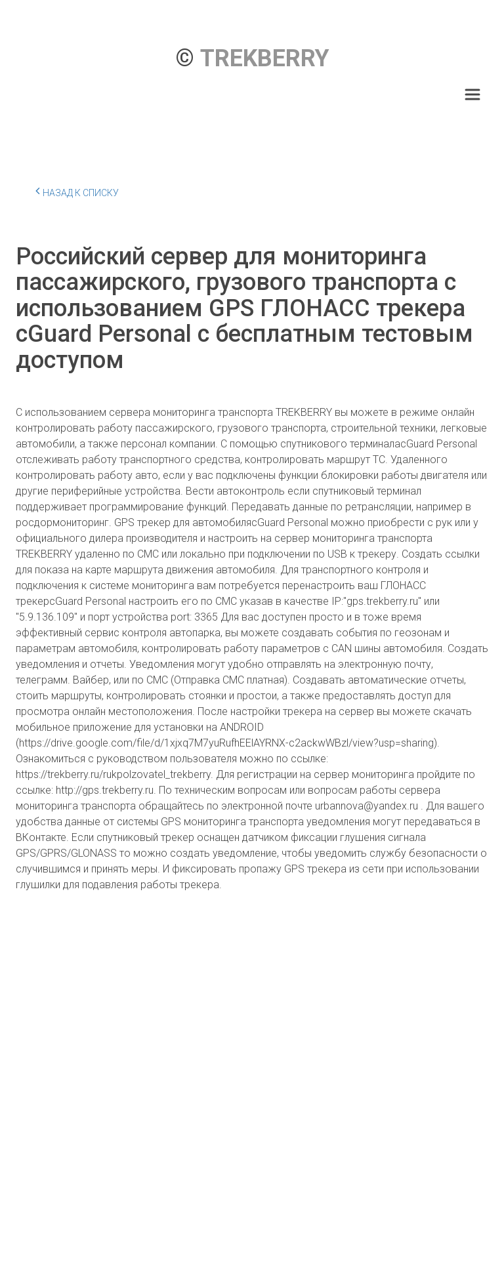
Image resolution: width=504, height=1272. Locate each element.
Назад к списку (77, 191)
